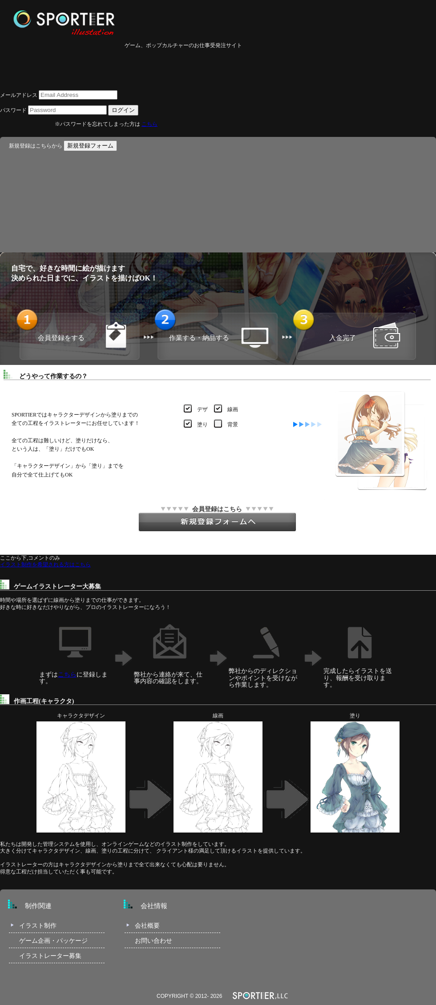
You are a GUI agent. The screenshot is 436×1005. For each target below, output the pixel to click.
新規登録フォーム (90, 145)
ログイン (123, 110)
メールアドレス (18, 95)
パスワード (13, 110)
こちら (149, 124)
